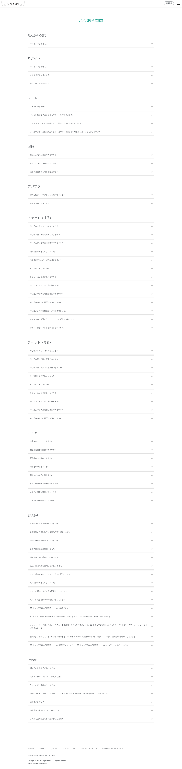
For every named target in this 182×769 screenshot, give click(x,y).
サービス (43, 748)
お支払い (54, 748)
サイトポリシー (69, 748)
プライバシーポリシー (88, 748)
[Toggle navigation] (178, 3)
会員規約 (31, 748)
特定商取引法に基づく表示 (112, 748)
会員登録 (169, 3)
